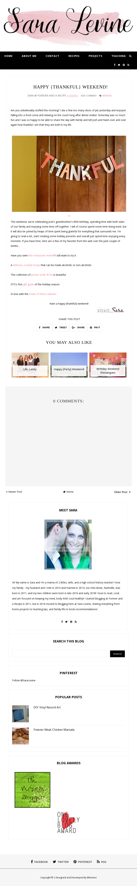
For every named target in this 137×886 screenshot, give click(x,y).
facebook (39, 861)
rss (101, 861)
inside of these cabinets (42, 294)
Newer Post (14, 491)
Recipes (74, 56)
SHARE (44, 327)
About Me (29, 56)
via (69, 215)
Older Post (122, 492)
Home (8, 56)
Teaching (118, 56)
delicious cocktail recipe (26, 265)
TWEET (61, 327)
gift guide (28, 284)
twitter (61, 861)
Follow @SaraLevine (23, 680)
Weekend (107, 95)
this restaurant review (41, 255)
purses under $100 (42, 274)
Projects (95, 56)
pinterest (82, 861)
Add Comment (89, 95)
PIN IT (95, 327)
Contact (52, 56)
